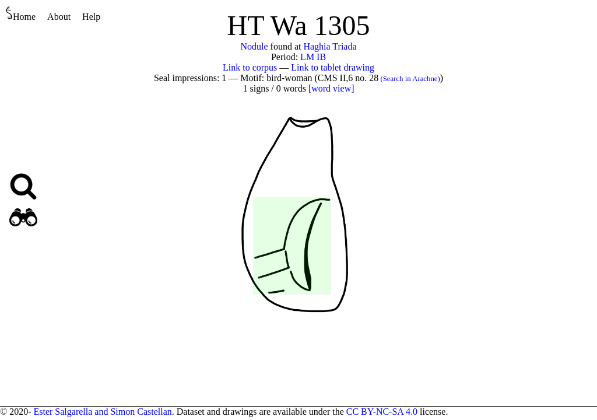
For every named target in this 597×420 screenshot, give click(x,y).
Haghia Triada (329, 46)
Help (91, 17)
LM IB (313, 57)
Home (21, 14)
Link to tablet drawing (332, 67)
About (59, 17)
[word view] (331, 88)
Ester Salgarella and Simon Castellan (102, 411)
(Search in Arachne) (409, 79)
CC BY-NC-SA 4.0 (381, 411)
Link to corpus (250, 67)
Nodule (254, 46)
